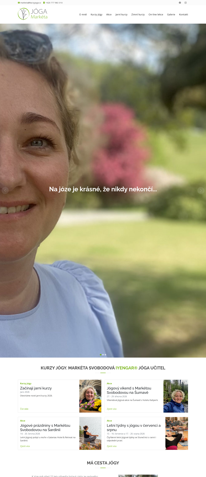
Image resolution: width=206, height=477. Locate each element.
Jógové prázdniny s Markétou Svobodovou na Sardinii (45, 427)
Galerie (171, 14)
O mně (83, 14)
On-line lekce (156, 14)
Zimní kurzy (138, 14)
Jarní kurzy (121, 14)
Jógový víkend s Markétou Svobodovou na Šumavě (129, 390)
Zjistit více (112, 408)
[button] (5, 191)
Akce (109, 14)
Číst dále (24, 408)
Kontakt (183, 14)
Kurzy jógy (96, 14)
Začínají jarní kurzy (36, 388)
